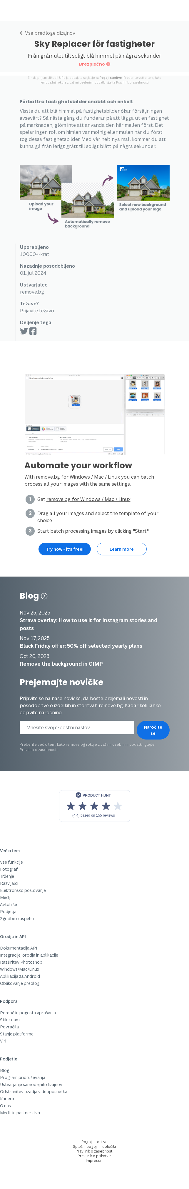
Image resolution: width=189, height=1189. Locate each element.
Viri (3, 1041)
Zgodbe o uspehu (17, 918)
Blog (33, 596)
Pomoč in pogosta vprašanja (28, 1012)
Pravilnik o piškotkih (94, 1155)
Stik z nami (10, 1020)
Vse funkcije (11, 862)
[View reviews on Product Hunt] (94, 806)
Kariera (7, 1098)
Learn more (122, 549)
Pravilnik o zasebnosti (132, 82)
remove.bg (32, 292)
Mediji (5, 897)
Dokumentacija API (18, 948)
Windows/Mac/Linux (19, 969)
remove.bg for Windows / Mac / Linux (88, 499)
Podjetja (8, 911)
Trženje (7, 876)
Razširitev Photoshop (21, 962)
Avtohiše (8, 904)
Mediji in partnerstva (20, 1112)
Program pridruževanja (22, 1077)
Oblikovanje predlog (19, 983)
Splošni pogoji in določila (94, 1146)
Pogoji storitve (111, 78)
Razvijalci (9, 883)
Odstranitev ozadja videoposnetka (33, 1091)
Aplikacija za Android (20, 976)
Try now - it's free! (64, 549)
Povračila (9, 1027)
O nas (5, 1105)
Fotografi (9, 869)
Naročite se (153, 730)
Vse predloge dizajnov (47, 33)
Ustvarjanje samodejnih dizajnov (31, 1084)
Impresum (94, 1160)
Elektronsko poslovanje (23, 890)
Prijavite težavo (37, 310)
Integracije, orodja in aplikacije (29, 955)
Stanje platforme (17, 1034)
